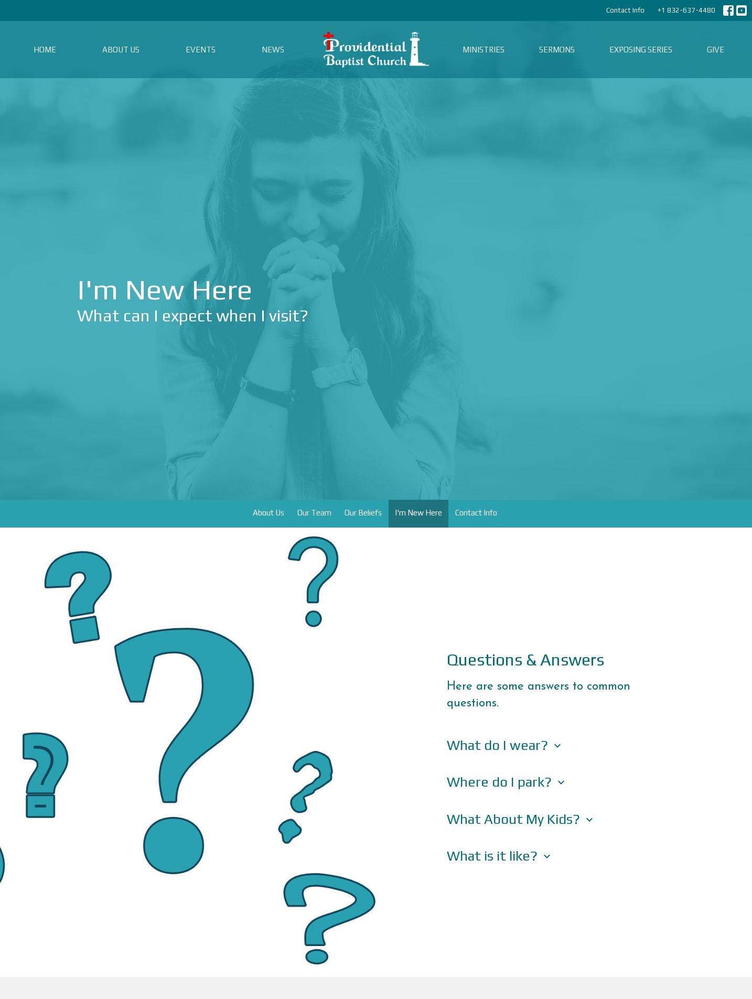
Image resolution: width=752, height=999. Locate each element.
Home (45, 49)
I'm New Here (418, 512)
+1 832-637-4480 (686, 10)
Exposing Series (640, 49)
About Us (120, 49)
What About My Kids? (521, 819)
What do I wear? (505, 745)
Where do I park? (507, 782)
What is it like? (500, 856)
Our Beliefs (363, 512)
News (273, 49)
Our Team (314, 512)
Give (715, 49)
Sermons (557, 49)
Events (201, 49)
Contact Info (625, 10)
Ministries (483, 49)
